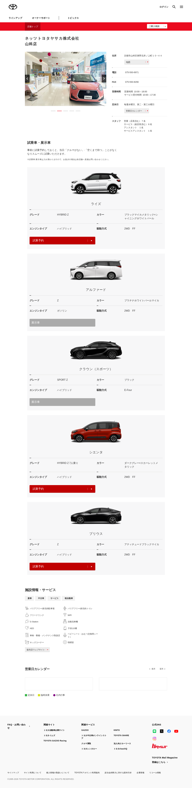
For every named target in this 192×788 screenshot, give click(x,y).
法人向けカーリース (122, 743)
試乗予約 (62, 240)
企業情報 (140, 773)
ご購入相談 (154, 26)
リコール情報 (155, 773)
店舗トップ (32, 26)
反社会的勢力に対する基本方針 (118, 773)
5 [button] (76, 111)
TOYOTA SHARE (121, 735)
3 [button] (64, 111)
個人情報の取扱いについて (57, 773)
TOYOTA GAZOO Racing (55, 741)
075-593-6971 (132, 72)
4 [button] (70, 111)
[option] (64, 79)
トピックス (73, 18)
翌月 (161, 669)
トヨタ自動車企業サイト (54, 730)
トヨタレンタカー (89, 749)
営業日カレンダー (137, 111)
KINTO (117, 730)
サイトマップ (13, 773)
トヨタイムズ (49, 735)
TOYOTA (13, 6)
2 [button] (58, 111)
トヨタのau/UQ (120, 749)
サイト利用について (32, 773)
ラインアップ (15, 18)
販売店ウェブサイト (38, 650)
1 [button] (51, 111)
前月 (153, 669)
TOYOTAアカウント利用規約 (87, 773)
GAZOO (84, 730)
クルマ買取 (86, 743)
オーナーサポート (41, 18)
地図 (137, 62)
